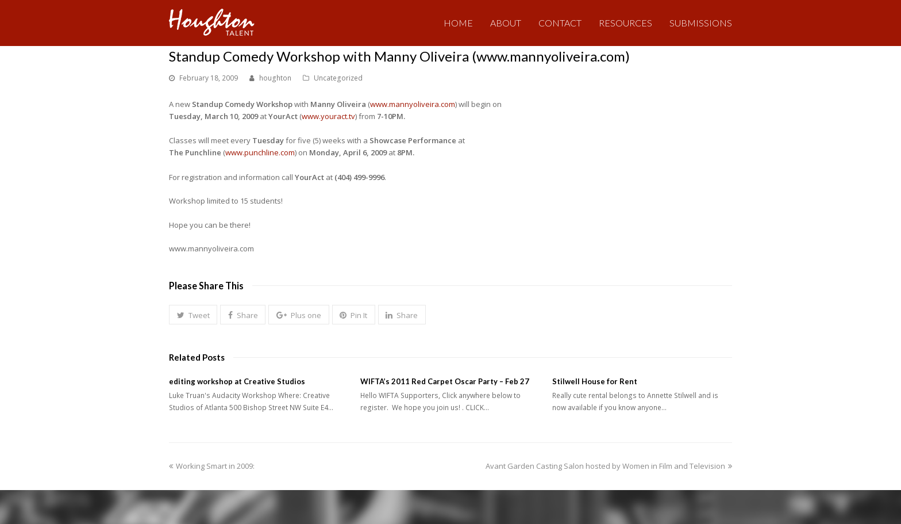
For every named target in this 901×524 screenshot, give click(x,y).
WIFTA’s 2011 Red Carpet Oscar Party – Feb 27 (444, 381)
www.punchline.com (260, 152)
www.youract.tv (328, 116)
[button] (193, 314)
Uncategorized (338, 78)
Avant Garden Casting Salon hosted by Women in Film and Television (609, 466)
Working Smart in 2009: (212, 466)
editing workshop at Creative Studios (237, 381)
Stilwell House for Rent (594, 381)
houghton (275, 78)
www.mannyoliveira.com (412, 104)
